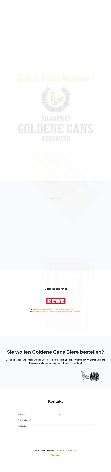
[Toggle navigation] (92, 5)
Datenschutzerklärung (65, 450)
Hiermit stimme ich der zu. (56, 450)
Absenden (55, 455)
